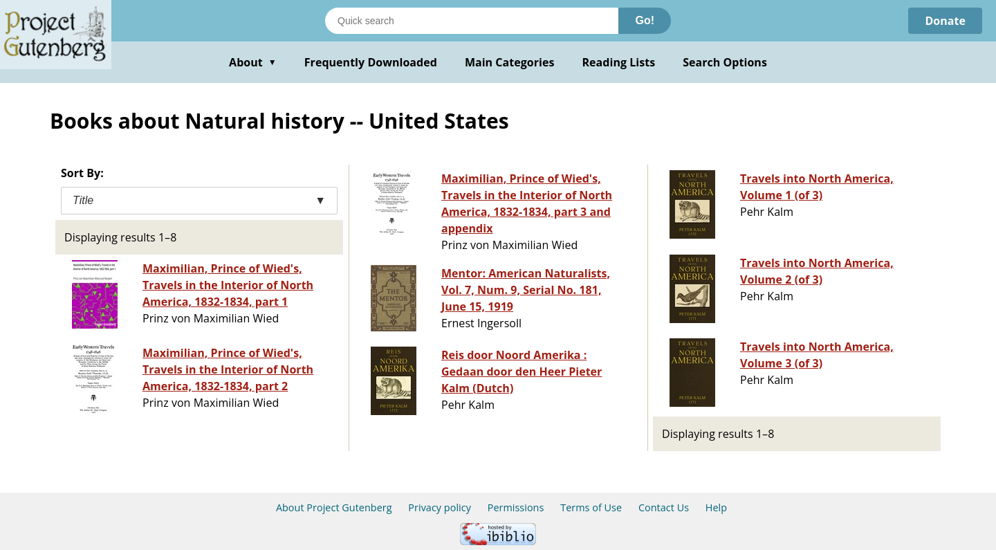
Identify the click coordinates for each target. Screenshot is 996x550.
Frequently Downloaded (370, 62)
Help (716, 507)
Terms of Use (591, 507)
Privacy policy (439, 507)
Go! (644, 20)
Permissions (516, 507)
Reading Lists (619, 62)
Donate (945, 20)
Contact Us (663, 507)
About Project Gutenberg (334, 507)
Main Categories (510, 62)
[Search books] (471, 21)
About (253, 62)
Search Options (725, 62)
